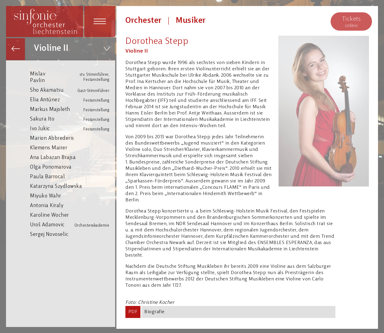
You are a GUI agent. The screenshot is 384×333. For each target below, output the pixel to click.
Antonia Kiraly (72, 205)
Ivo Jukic (72, 129)
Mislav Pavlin (72, 77)
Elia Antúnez (72, 100)
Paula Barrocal (72, 176)
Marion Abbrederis (72, 138)
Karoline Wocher (72, 215)
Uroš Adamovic (72, 225)
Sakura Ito (72, 119)
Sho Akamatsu (72, 90)
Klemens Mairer (72, 148)
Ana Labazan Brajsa (72, 157)
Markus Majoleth (72, 109)
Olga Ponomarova (72, 167)
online (351, 21)
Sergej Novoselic (72, 234)
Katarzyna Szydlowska (72, 186)
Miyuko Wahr (72, 196)
